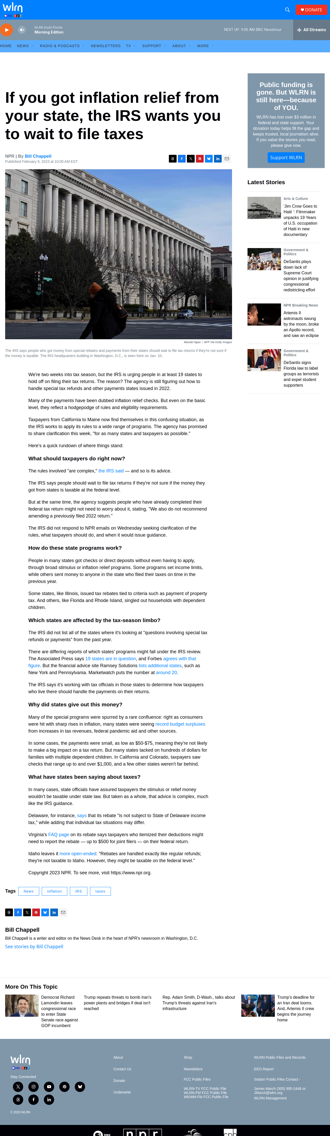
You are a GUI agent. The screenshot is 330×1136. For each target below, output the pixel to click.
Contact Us (122, 1077)
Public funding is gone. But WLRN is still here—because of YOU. (286, 103)
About (179, 54)
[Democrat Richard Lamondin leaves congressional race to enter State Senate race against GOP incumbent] (22, 1013)
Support (151, 54)
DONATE (316, 13)
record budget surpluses (180, 731)
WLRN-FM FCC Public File (205, 1100)
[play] (6, 37)
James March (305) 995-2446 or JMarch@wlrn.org (280, 1098)
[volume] (22, 37)
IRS (78, 899)
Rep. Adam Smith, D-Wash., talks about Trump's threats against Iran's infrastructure (198, 1010)
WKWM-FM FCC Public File (206, 1104)
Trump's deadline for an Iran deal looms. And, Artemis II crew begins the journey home (296, 1016)
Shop (188, 1065)
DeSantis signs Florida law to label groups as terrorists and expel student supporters (301, 381)
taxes (100, 899)
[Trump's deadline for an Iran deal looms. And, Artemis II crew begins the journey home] (258, 1013)
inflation (54, 899)
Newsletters (106, 54)
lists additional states (160, 673)
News (29, 899)
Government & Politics (296, 259)
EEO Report (263, 1077)
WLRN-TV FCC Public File (205, 1096)
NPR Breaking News (301, 313)
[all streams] (311, 37)
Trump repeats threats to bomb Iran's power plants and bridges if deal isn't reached (117, 1010)
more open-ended (78, 861)
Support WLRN (286, 165)
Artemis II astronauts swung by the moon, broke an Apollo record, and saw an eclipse (301, 331)
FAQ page (58, 842)
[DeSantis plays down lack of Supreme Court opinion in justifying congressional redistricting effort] (264, 267)
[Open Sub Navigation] (33, 54)
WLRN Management (270, 1106)
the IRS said (111, 478)
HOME (6, 54)
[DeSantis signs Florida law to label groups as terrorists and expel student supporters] (264, 368)
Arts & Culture (296, 206)
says (82, 823)
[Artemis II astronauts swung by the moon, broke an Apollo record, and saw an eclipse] (264, 322)
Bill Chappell (38, 163)
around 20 (166, 680)
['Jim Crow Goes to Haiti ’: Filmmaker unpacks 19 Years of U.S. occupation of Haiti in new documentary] (264, 215)
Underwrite (122, 1100)
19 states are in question (110, 666)
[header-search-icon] (289, 13)
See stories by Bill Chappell (34, 954)
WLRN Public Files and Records (280, 1065)
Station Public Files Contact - (277, 1087)
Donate (119, 1088)
